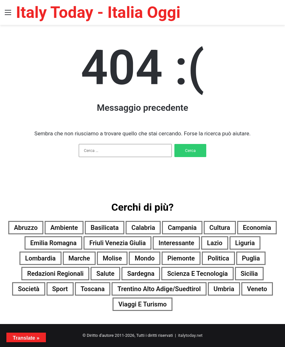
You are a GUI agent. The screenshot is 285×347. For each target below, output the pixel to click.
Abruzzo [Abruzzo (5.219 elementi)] (26, 227)
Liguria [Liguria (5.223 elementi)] (245, 243)
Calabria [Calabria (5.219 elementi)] (143, 227)
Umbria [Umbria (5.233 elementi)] (224, 289)
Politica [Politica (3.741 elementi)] (218, 258)
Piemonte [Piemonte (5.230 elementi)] (181, 258)
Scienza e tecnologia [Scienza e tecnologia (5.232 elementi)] (197, 273)
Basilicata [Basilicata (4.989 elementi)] (105, 227)
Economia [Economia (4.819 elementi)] (257, 227)
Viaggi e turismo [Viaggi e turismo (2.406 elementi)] (142, 304)
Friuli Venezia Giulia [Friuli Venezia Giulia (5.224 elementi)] (117, 243)
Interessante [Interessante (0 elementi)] (176, 243)
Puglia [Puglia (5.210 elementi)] (251, 258)
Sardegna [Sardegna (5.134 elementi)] (140, 273)
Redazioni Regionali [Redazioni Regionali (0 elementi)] (55, 273)
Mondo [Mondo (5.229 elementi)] (145, 258)
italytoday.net (190, 335)
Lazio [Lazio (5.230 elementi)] (214, 243)
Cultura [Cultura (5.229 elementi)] (219, 227)
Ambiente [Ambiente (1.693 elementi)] (64, 227)
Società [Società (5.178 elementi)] (28, 289)
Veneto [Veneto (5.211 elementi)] (257, 289)
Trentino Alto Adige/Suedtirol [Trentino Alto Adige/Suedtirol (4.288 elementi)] (159, 289)
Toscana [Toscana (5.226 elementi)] (93, 289)
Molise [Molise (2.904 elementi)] (112, 258)
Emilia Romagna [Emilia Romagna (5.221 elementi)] (53, 243)
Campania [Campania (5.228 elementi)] (182, 227)
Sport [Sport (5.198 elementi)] (60, 289)
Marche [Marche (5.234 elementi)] (79, 258)
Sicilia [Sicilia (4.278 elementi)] (249, 273)
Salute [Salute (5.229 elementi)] (105, 273)
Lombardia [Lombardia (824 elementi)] (40, 258)
